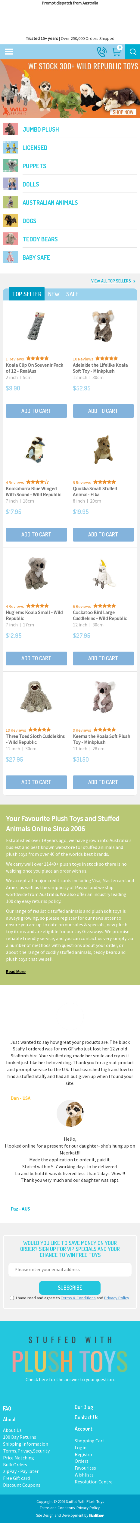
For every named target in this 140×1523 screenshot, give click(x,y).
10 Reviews (83, 359)
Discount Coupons (21, 1485)
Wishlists (84, 1475)
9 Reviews (82, 482)
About (9, 1419)
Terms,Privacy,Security (26, 1451)
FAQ (7, 1408)
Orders (82, 1461)
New (54, 294)
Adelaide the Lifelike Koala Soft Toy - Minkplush (100, 368)
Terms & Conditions (78, 1298)
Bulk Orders (15, 1465)
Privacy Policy (116, 1298)
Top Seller (27, 294)
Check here (37, 1379)
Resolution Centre (94, 1482)
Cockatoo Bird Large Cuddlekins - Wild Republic (100, 615)
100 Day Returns (19, 1437)
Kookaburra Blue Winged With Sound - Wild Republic (33, 491)
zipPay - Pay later (21, 1471)
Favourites (85, 1468)
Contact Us (86, 1417)
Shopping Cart (89, 1441)
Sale (72, 294)
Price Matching (18, 1458)
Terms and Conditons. (58, 1507)
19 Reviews (16, 730)
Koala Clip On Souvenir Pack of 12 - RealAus (34, 368)
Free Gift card (16, 1478)
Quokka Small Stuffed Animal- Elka (95, 491)
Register (83, 1454)
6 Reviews (82, 606)
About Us (12, 1430)
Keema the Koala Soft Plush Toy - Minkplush (101, 739)
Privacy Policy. (88, 1507)
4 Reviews (15, 482)
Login (80, 1447)
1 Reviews (15, 359)
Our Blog (84, 1407)
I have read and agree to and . (70, 1298)
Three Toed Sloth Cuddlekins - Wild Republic (35, 739)
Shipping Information (25, 1444)
